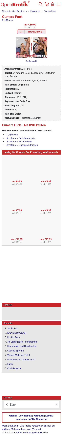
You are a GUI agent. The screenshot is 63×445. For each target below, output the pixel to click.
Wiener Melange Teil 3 (18, 355)
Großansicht (31, 61)
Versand (12, 415)
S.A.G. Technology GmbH (29, 432)
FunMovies (35, 11)
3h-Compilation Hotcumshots (22, 341)
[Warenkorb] (46, 5)
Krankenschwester (16, 333)
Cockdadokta (14, 368)
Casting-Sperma (15, 350)
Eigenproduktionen (28, 145)
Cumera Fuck (50, 11)
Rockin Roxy (13, 337)
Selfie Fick (12, 328)
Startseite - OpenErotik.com (14, 11)
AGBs (32, 419)
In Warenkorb (35, 32)
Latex (10, 364)
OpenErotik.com (10, 425)
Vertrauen (38, 415)
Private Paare (25, 141)
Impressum (21, 419)
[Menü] (59, 5)
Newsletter (41, 419)
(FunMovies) (7, 20)
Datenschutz (25, 415)
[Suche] (40, 5)
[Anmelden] (52, 5)
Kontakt (49, 415)
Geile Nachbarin (27, 138)
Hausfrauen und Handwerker (22, 346)
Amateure (11, 138)
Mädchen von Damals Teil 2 (21, 359)
